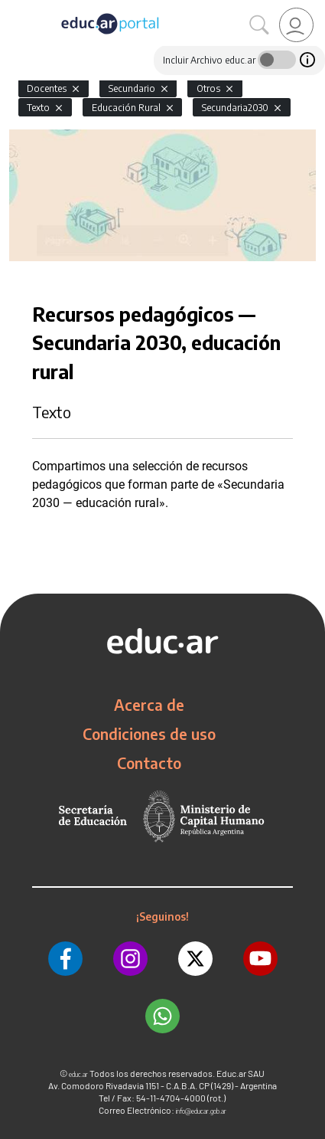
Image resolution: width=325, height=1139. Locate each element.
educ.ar (78, 1074)
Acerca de (149, 705)
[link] (296, 25)
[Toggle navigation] (14, 8)
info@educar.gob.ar (201, 1111)
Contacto (149, 763)
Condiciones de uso (149, 734)
